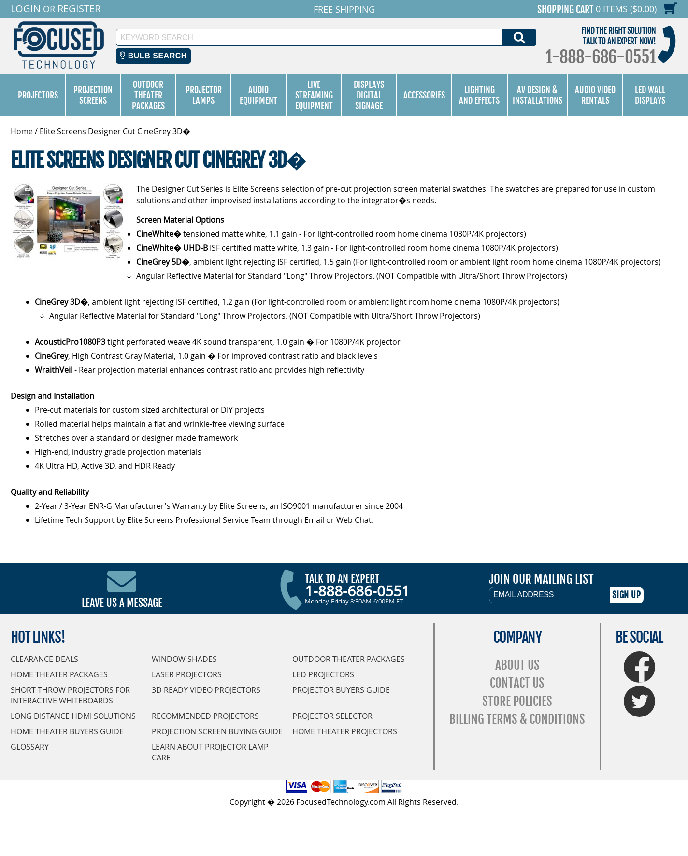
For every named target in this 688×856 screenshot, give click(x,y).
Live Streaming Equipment (314, 95)
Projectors (38, 95)
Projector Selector (332, 716)
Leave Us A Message (122, 602)
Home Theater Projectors (344, 731)
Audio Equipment (258, 95)
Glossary (30, 747)
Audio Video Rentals (595, 95)
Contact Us (517, 682)
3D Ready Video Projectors (206, 690)
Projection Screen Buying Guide (217, 731)
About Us (517, 665)
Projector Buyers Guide (341, 690)
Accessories (424, 95)
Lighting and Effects (479, 95)
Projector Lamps (204, 95)
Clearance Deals (44, 659)
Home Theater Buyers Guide (67, 731)
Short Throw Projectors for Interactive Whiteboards (70, 695)
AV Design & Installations (537, 95)
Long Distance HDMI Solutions (73, 716)
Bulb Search (153, 56)
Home (22, 131)
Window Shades (184, 659)
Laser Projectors (187, 674)
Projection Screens (93, 95)
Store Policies (517, 701)
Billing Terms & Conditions (517, 719)
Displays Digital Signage (369, 95)
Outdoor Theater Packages (148, 95)
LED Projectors (323, 674)
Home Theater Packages (59, 674)
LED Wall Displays (650, 95)
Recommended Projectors (205, 716)
